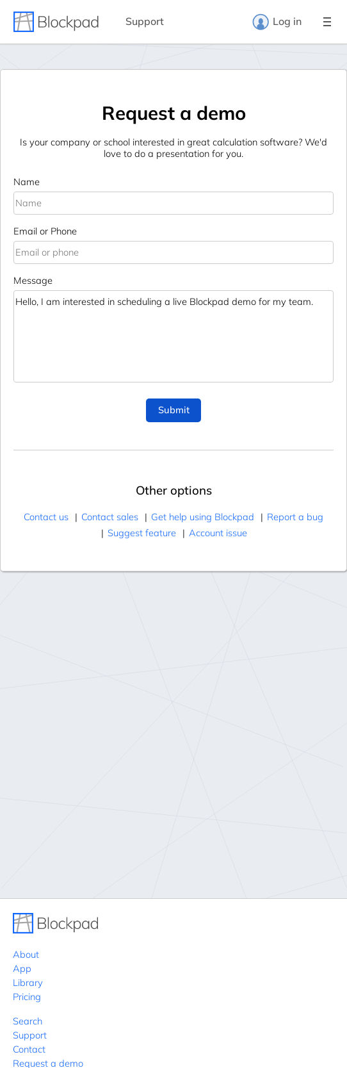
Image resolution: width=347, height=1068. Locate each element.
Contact (29, 1049)
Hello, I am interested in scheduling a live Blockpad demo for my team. (173, 336)
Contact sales (109, 517)
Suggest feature (142, 533)
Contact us (46, 517)
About (26, 954)
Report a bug (295, 517)
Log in (277, 22)
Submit (174, 410)
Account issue (218, 533)
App (22, 968)
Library (28, 982)
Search (27, 1021)
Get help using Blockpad (202, 517)
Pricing (27, 996)
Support (144, 21)
